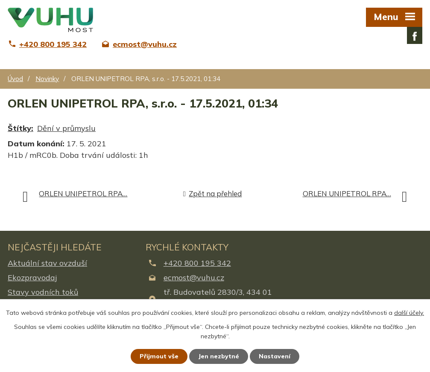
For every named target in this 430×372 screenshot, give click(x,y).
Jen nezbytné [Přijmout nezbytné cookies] (218, 356)
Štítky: (20, 128)
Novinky (47, 79)
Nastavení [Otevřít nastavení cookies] (274, 356)
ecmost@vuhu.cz (194, 277)
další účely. (409, 313)
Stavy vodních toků (43, 292)
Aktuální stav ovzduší (47, 263)
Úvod (15, 79)
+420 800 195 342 (197, 263)
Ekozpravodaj (32, 277)
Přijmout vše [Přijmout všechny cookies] (159, 356)
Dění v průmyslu (66, 128)
